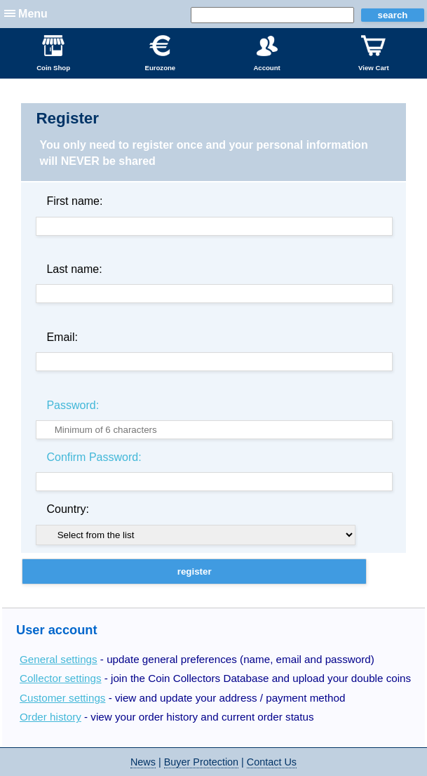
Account (266, 53)
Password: (72, 405)
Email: (61, 337)
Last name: (74, 269)
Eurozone (159, 53)
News (143, 762)
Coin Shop (53, 53)
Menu (33, 14)
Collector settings (61, 678)
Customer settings (62, 698)
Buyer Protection (201, 762)
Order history (50, 717)
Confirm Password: (93, 457)
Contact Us (272, 762)
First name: (74, 201)
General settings (58, 659)
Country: (67, 509)
